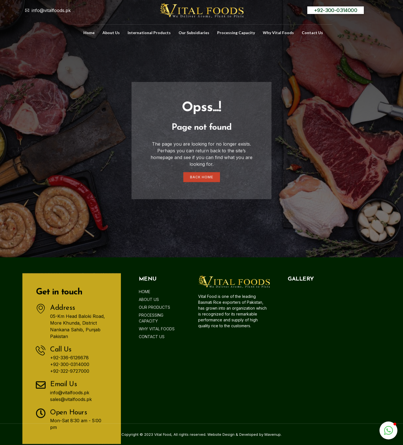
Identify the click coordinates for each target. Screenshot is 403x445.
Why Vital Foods (278, 32)
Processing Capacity (236, 32)
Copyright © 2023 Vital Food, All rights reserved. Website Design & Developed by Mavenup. (201, 434)
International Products (149, 32)
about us (111, 32)
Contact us (312, 32)
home (89, 32)
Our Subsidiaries (194, 32)
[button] (388, 430)
